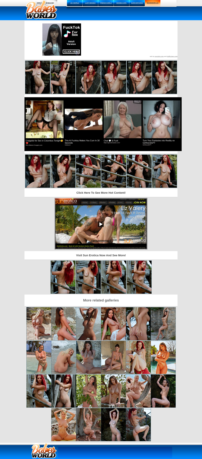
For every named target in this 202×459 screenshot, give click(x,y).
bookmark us (152, 3)
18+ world (74, 3)
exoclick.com (159, 56)
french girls (106, 3)
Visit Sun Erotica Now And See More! (101, 255)
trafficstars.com (172, 56)
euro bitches (137, 3)
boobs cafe (121, 3)
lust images (90, 3)
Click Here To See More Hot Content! (101, 192)
